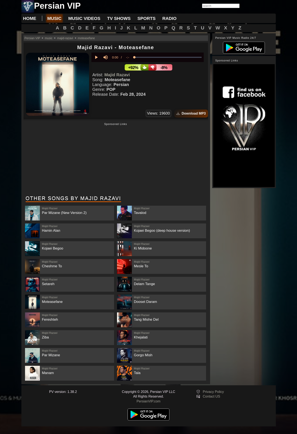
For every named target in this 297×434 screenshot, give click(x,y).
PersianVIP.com (148, 401)
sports (146, 18)
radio (169, 18)
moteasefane (86, 38)
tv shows (119, 18)
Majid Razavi (117, 74)
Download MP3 (191, 113)
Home (29, 18)
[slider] (168, 57)
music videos (84, 18)
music (54, 18)
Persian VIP (32, 38)
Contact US (211, 396)
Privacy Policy (213, 392)
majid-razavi (65, 38)
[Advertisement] (116, 159)
